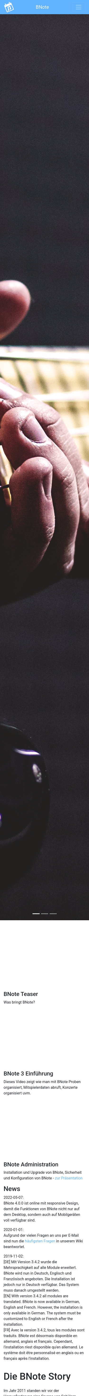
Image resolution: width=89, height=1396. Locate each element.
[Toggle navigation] (78, 7)
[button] (6, 466)
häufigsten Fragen (40, 1241)
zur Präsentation (69, 1178)
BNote (42, 7)
